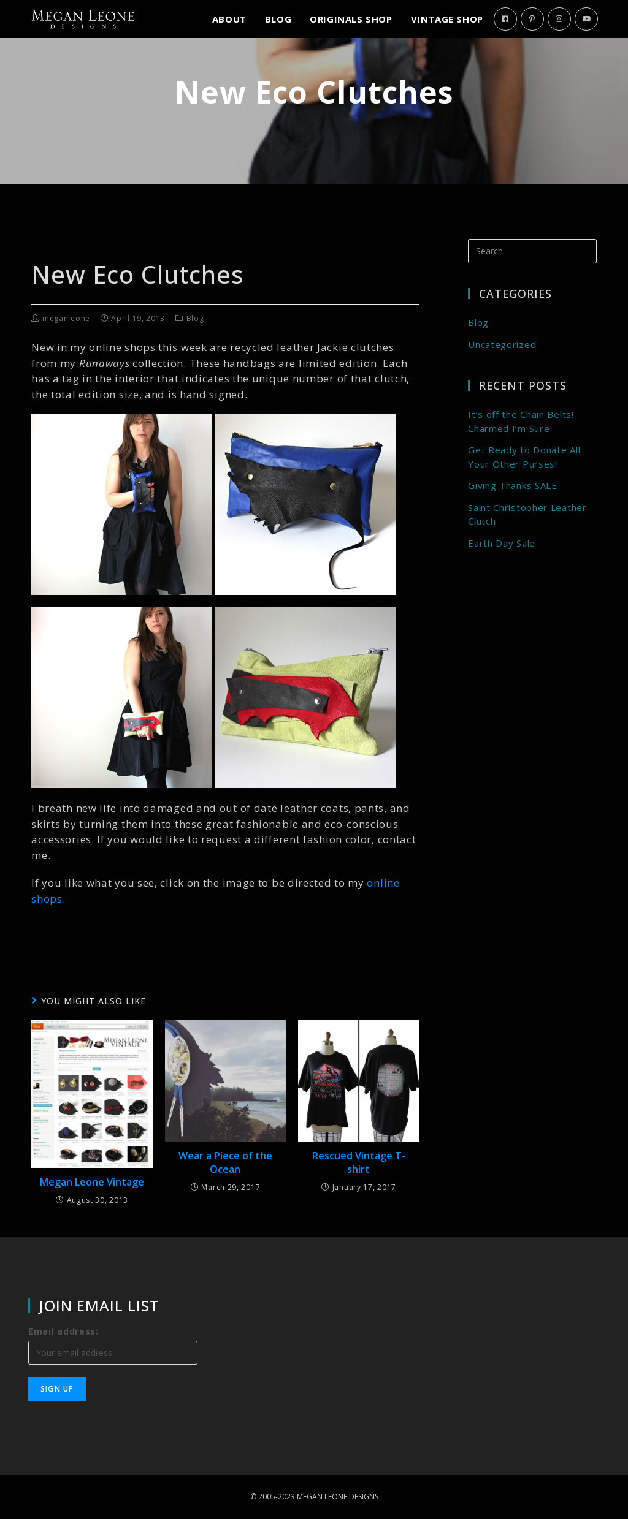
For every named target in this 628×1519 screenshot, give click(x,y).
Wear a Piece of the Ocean (225, 1162)
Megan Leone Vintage (92, 1182)
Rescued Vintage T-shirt (358, 1162)
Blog (195, 318)
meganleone (66, 318)
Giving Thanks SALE (512, 485)
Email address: (63, 1331)
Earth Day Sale (501, 543)
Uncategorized (502, 344)
